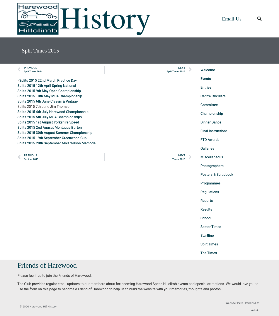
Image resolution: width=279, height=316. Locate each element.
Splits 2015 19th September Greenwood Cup (52, 138)
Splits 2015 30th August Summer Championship (54, 133)
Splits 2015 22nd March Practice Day (48, 80)
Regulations (210, 192)
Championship (212, 114)
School (206, 218)
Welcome (208, 70)
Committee (209, 105)
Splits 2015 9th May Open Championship (49, 91)
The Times (209, 253)
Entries (206, 87)
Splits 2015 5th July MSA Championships (49, 117)
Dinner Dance (211, 122)
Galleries (207, 148)
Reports (207, 201)
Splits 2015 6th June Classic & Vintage (47, 101)
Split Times (209, 244)
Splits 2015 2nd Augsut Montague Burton (49, 127)
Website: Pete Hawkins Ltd (242, 303)
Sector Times (211, 227)
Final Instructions (214, 131)
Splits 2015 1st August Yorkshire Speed (48, 122)
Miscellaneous (212, 157)
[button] (259, 18)
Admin (255, 310)
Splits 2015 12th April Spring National (46, 86)
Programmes (211, 183)
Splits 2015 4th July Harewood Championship (52, 112)
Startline (207, 235)
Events (206, 79)
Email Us (232, 19)
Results (206, 209)
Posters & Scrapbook (217, 174)
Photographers (212, 166)
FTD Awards (210, 140)
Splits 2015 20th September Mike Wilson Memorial (57, 143)
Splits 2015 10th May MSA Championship (49, 96)
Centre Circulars (213, 96)
